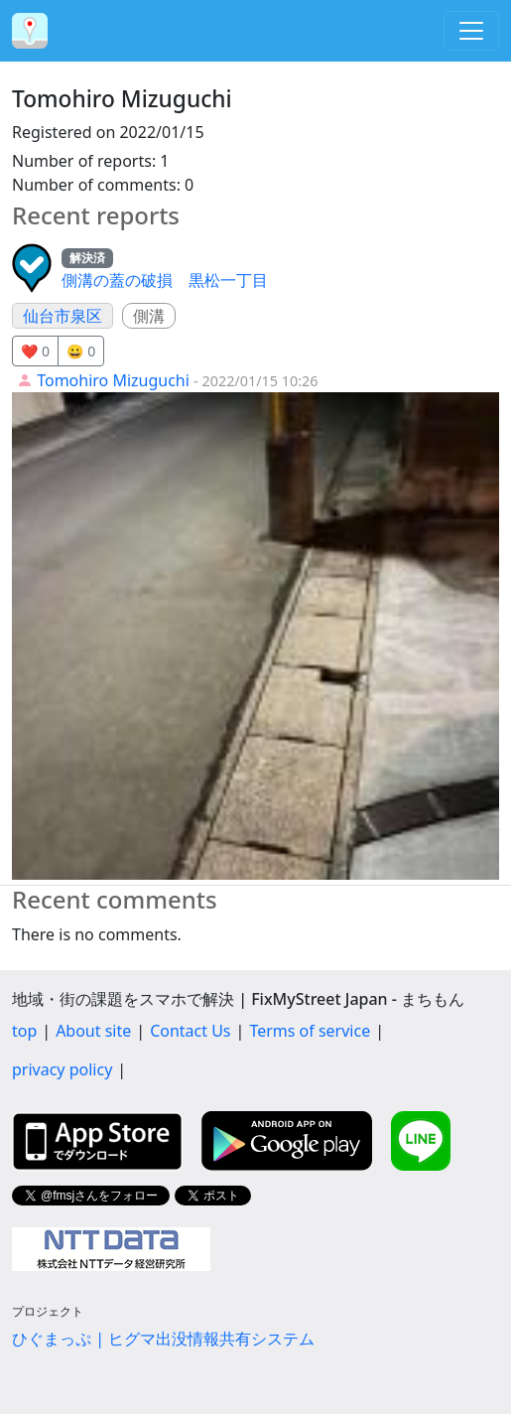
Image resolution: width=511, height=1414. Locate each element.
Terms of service (309, 1031)
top (24, 1031)
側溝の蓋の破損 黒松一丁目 (165, 280)
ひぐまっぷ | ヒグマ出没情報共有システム (163, 1338)
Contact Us (190, 1031)
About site (93, 1031)
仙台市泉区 (62, 316)
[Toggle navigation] (471, 31)
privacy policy (62, 1069)
